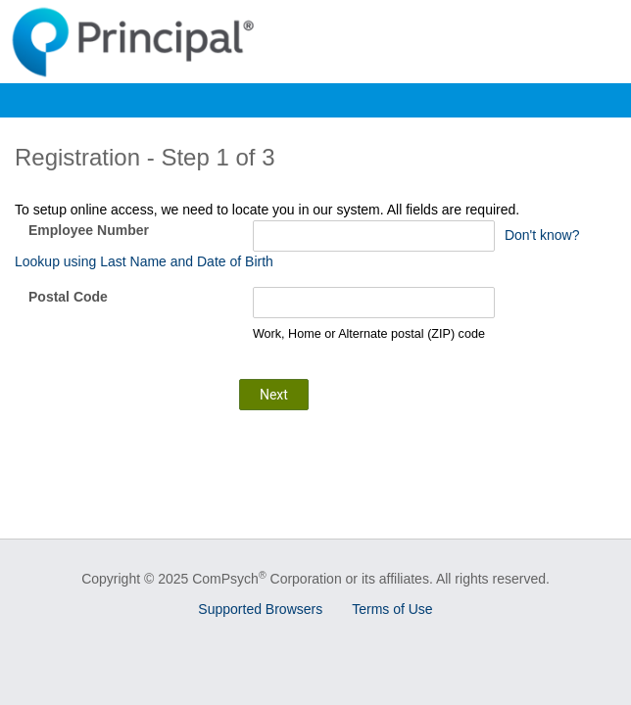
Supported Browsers (260, 609)
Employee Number (88, 230)
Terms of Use (392, 609)
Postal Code (68, 297)
